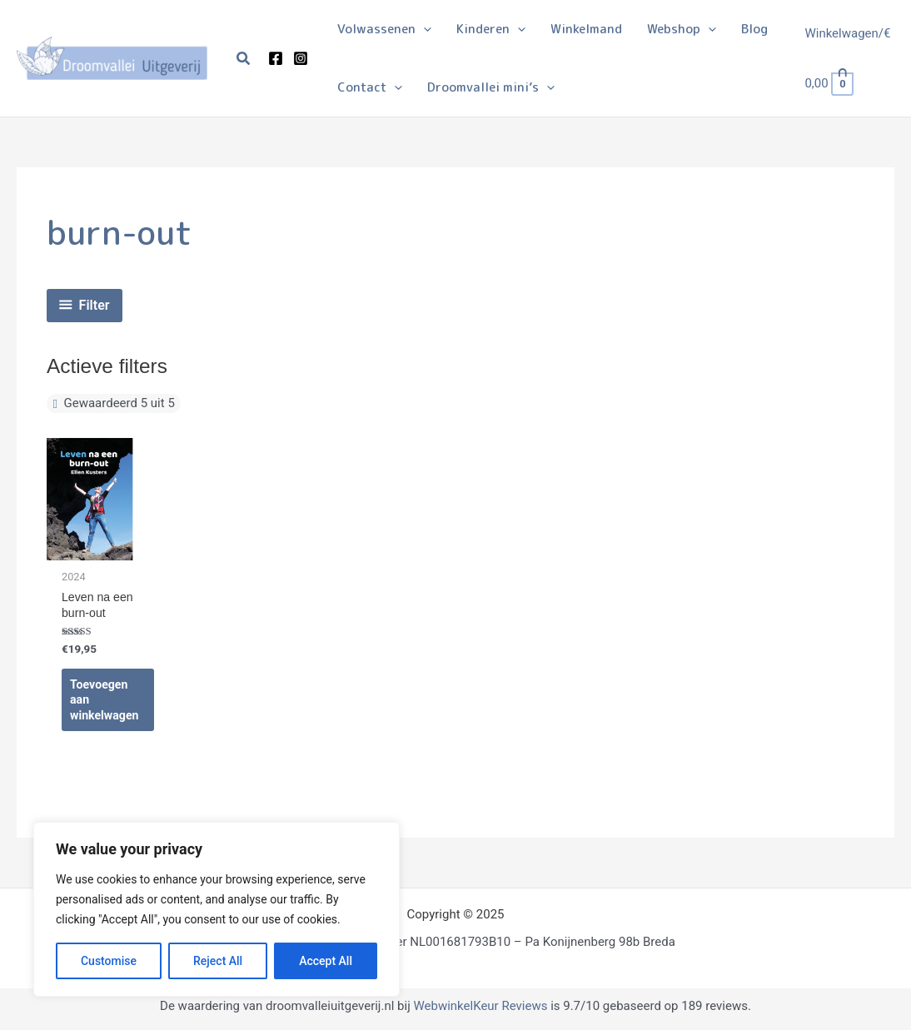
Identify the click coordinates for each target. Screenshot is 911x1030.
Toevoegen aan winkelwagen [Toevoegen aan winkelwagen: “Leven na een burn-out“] (106, 703)
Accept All (325, 961)
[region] (216, 909)
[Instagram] (300, 58)
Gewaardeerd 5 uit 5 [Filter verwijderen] (118, 403)
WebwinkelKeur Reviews (480, 1010)
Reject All (217, 961)
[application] (423, 29)
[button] (243, 58)
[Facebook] (275, 58)
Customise (109, 961)
